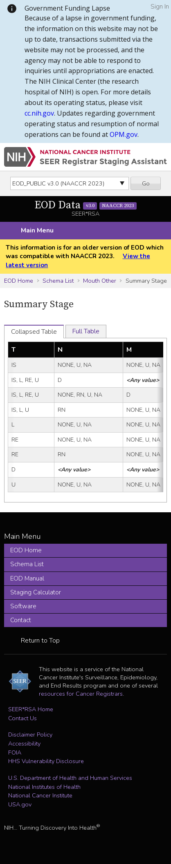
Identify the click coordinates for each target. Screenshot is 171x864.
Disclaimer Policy (30, 734)
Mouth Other (99, 281)
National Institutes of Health (44, 787)
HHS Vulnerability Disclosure (46, 761)
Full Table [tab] (85, 331)
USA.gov (20, 804)
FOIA (14, 752)
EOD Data (85, 205)
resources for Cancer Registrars (81, 694)
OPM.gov (123, 134)
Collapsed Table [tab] (34, 331)
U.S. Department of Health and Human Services (70, 778)
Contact (20, 620)
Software (23, 606)
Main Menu (37, 230)
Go (146, 183)
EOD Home (18, 281)
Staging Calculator (35, 592)
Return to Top (40, 640)
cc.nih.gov (39, 113)
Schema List (58, 281)
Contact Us (22, 718)
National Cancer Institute (40, 795)
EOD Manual (27, 578)
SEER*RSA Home (30, 709)
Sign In (160, 6)
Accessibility (24, 743)
